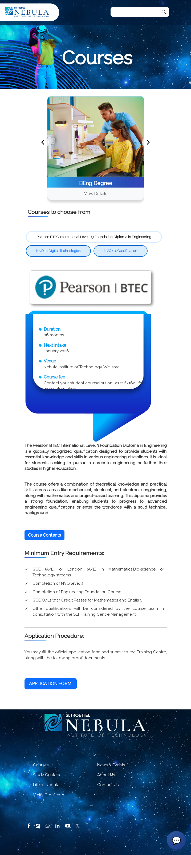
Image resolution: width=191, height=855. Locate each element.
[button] (44, 535)
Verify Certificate (48, 794)
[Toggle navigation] (178, 12)
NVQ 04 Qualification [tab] (120, 251)
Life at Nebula (46, 784)
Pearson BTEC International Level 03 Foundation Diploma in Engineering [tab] (93, 237)
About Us (106, 774)
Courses (40, 765)
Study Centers (46, 774)
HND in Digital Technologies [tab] (58, 251)
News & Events (111, 765)
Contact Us (108, 784)
